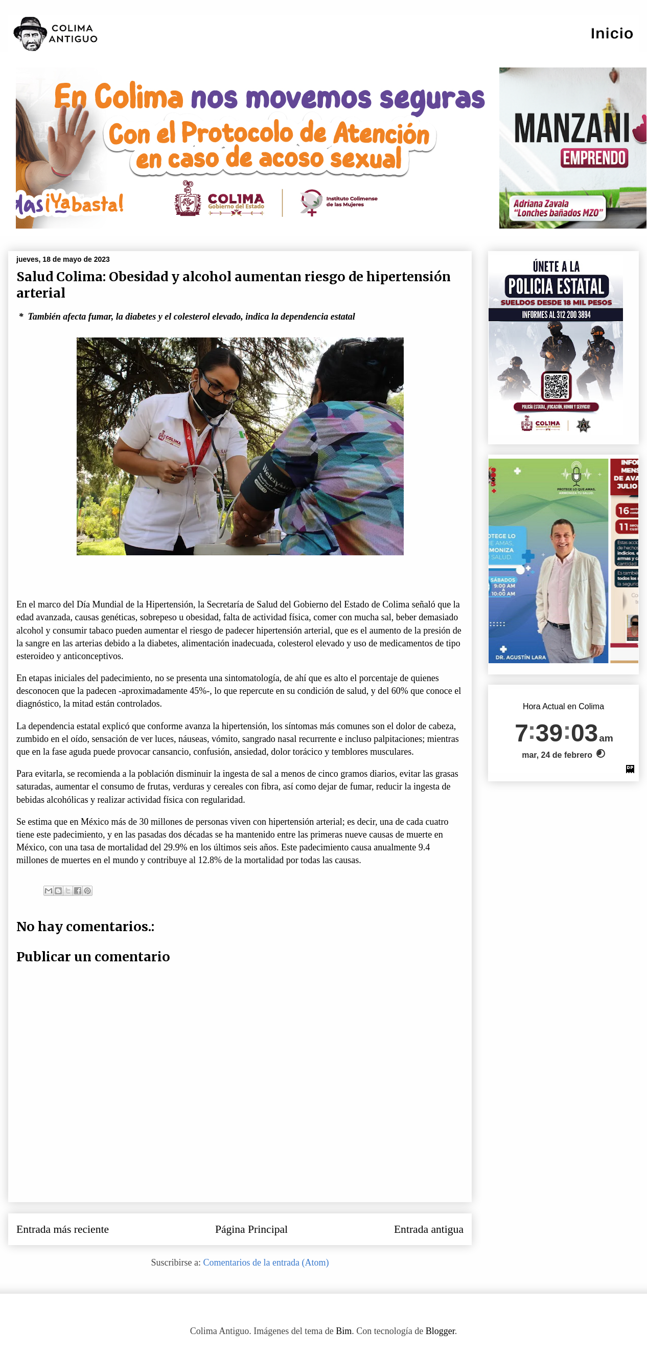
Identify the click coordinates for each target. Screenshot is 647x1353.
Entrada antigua (429, 1229)
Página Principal (251, 1229)
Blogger (440, 1331)
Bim (344, 1331)
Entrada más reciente (62, 1229)
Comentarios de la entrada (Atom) (266, 1262)
